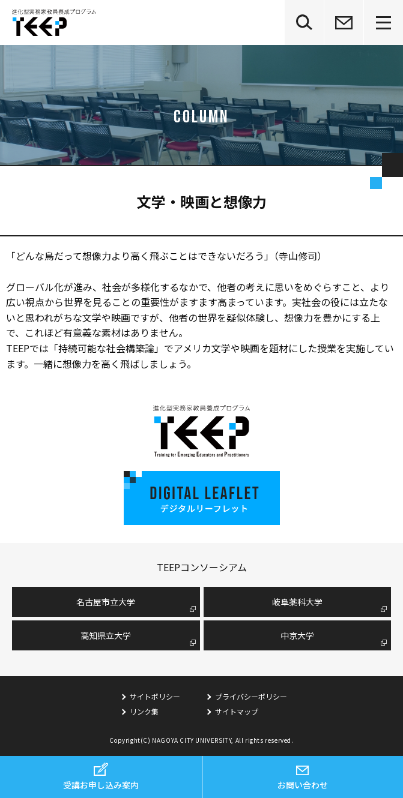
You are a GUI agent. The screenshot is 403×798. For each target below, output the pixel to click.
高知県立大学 (105, 635)
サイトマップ (236, 711)
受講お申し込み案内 (101, 785)
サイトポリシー (155, 696)
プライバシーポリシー (251, 696)
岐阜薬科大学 (297, 602)
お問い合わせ (302, 785)
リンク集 (144, 711)
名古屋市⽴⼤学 (105, 602)
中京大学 (297, 635)
